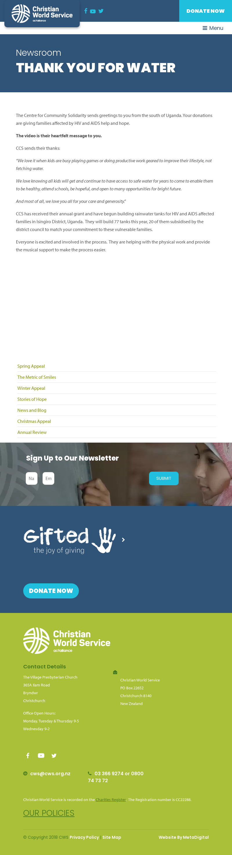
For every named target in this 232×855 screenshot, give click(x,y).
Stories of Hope (32, 399)
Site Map (111, 837)
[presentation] (100, 478)
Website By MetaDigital (184, 837)
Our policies (49, 813)
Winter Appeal (31, 388)
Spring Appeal (31, 366)
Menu (213, 28)
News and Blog (31, 410)
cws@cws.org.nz (50, 773)
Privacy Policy (84, 837)
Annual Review (32, 432)
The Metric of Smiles (36, 377)
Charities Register (111, 799)
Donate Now (205, 11)
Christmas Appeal (34, 421)
